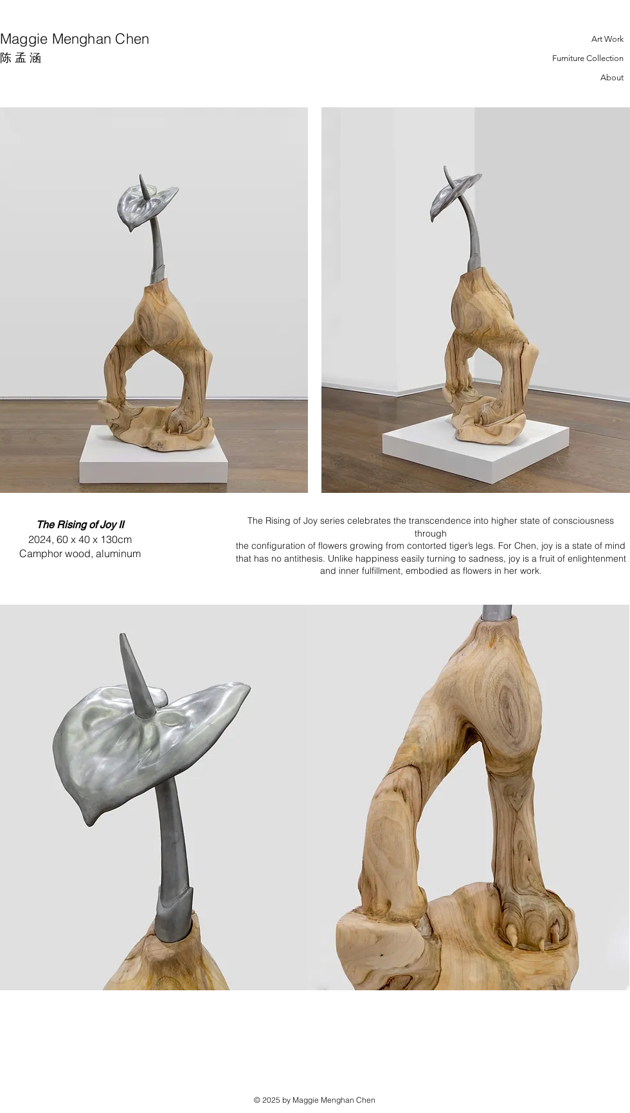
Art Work (607, 39)
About (612, 77)
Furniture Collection (588, 58)
